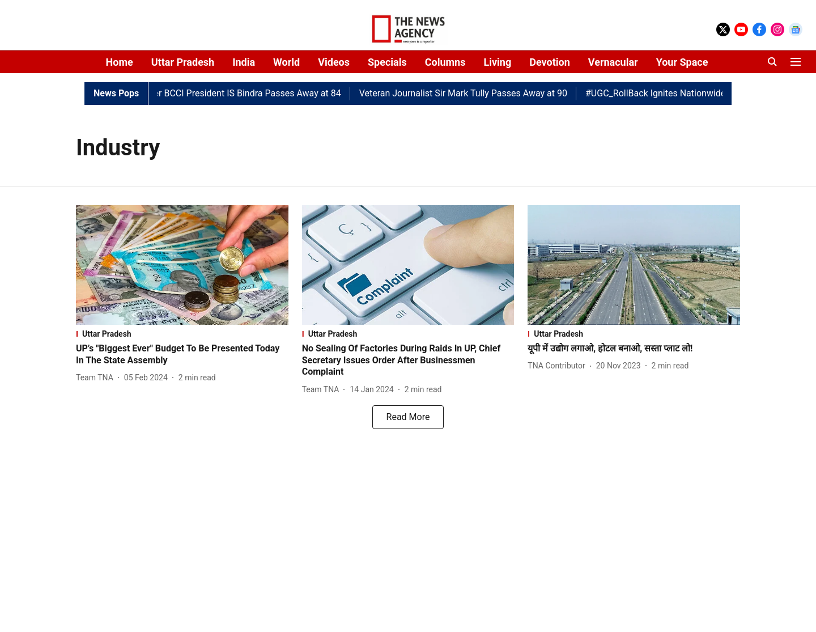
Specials (387, 62)
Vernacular (613, 62)
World (286, 62)
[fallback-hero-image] (182, 265)
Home (119, 62)
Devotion (549, 62)
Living (497, 62)
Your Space (682, 62)
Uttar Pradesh (182, 62)
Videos (334, 62)
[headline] (182, 355)
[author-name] (97, 378)
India (243, 62)
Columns (445, 62)
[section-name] (182, 333)
